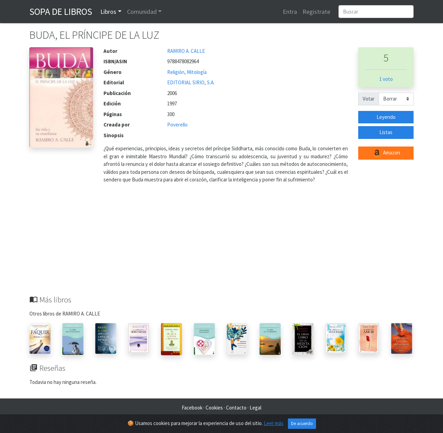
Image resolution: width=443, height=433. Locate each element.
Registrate (316, 12)
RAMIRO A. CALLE (186, 51)
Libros (108, 12)
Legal (255, 407)
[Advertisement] (221, 243)
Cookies (214, 407)
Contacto (236, 407)
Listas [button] (385, 132)
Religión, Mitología (187, 72)
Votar (368, 98)
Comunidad (142, 12)
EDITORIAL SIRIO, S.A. (191, 82)
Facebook (192, 407)
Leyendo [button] (386, 117)
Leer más (273, 423)
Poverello (177, 124)
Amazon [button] (386, 153)
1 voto (386, 79)
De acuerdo (302, 423)
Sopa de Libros (60, 11)
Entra (290, 12)
